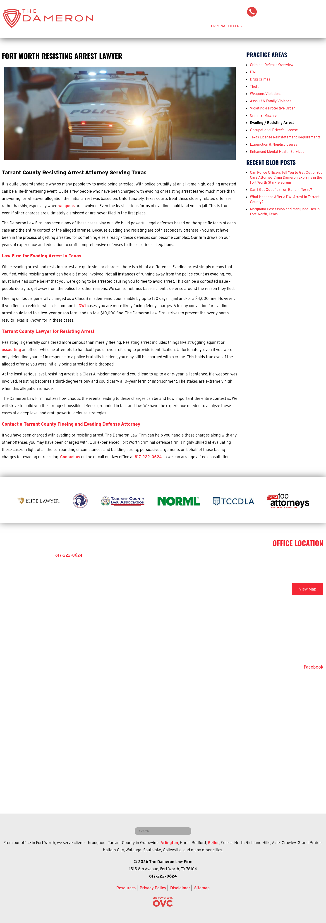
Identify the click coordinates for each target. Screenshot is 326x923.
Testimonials (266, 26)
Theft (254, 87)
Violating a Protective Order (272, 108)
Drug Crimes (260, 79)
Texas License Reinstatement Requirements (285, 137)
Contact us (70, 457)
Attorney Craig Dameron (177, 26)
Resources (126, 888)
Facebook (313, 667)
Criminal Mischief (264, 116)
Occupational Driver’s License (274, 130)
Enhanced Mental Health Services (277, 152)
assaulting (11, 350)
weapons (66, 206)
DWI (82, 306)
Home (138, 26)
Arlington (169, 843)
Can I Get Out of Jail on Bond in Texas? (281, 190)
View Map (307, 589)
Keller (213, 843)
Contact (315, 26)
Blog (292, 26)
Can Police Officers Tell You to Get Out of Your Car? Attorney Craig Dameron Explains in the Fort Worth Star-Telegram (287, 178)
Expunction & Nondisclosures (273, 144)
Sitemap (202, 888)
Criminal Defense (227, 26)
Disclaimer (180, 888)
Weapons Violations (265, 94)
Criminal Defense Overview (271, 65)
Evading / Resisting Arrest (272, 123)
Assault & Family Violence (271, 101)
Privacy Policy (153, 888)
